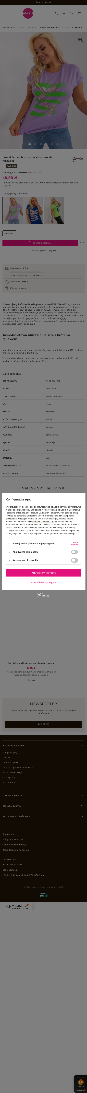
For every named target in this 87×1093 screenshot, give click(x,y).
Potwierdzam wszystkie (43, 572)
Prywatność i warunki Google (43, 521)
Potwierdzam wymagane (43, 582)
